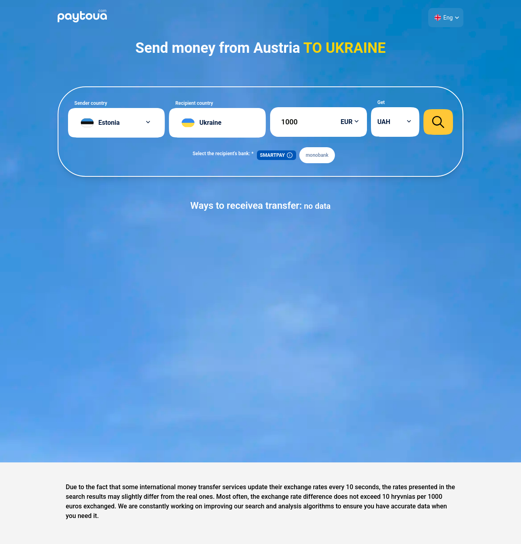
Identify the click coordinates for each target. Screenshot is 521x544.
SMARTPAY (276, 155)
